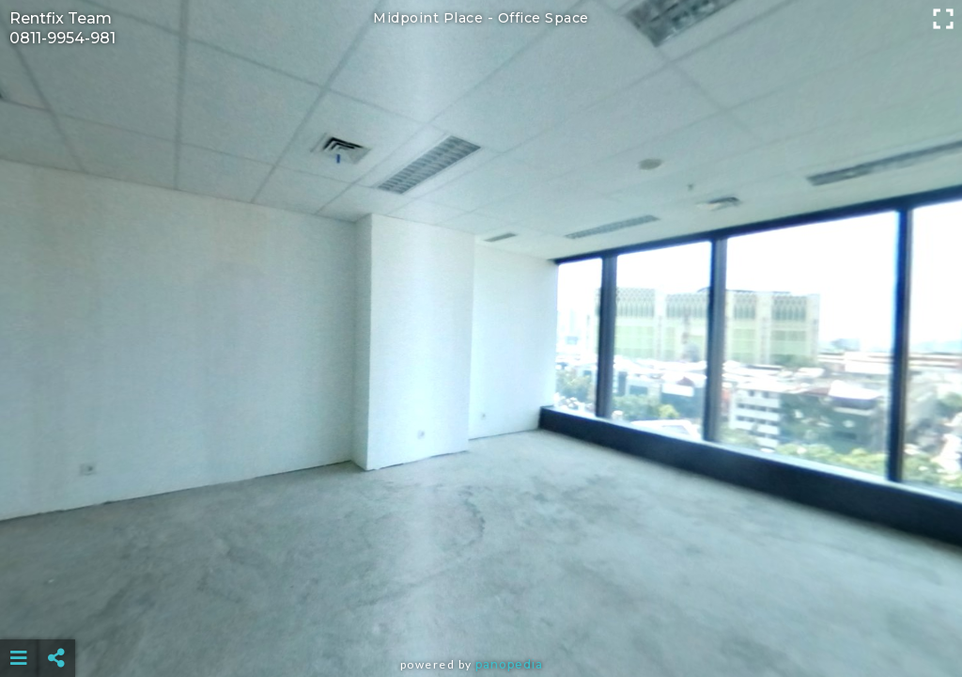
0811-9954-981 (62, 38)
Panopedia (509, 664)
